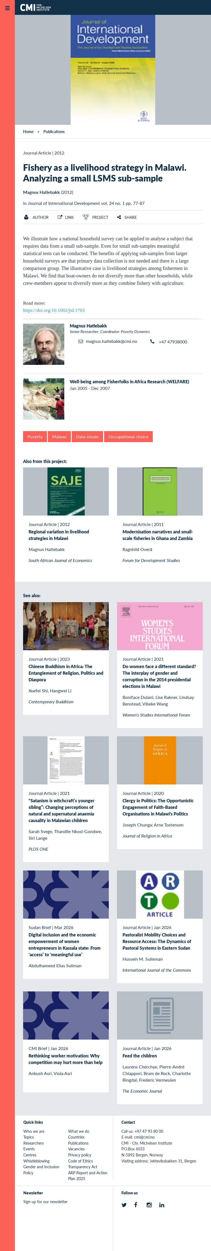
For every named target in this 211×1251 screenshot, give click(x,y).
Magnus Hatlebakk (41, 192)
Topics (28, 1137)
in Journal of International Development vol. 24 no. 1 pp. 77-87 (84, 203)
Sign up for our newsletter (45, 1201)
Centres (29, 1155)
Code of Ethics (80, 1161)
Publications (54, 131)
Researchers (33, 1143)
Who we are (33, 1131)
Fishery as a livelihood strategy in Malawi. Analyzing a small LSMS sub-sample (105, 172)
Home (28, 131)
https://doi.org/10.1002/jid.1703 (54, 310)
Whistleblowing (36, 1161)
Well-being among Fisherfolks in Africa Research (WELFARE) (129, 381)
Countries (76, 1137)
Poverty (35, 436)
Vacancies (76, 1148)
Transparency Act (82, 1166)
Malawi (59, 436)
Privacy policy (79, 1155)
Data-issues (87, 436)
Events (29, 1148)
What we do (78, 1131)
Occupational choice (128, 436)
